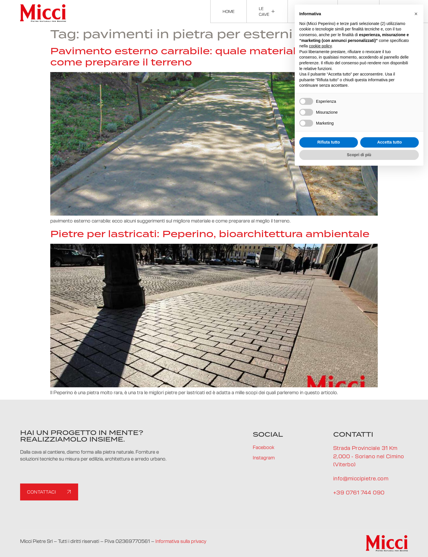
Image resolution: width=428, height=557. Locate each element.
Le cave (267, 11)
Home (228, 11)
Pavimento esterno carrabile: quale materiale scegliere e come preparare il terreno (208, 56)
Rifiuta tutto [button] (328, 142)
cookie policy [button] (320, 46)
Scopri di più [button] (359, 154)
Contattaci (50, 492)
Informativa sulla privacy (180, 541)
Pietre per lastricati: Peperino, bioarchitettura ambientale (209, 233)
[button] (416, 13)
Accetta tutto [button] (389, 142)
